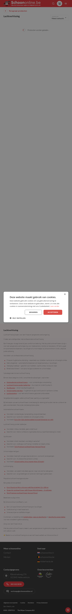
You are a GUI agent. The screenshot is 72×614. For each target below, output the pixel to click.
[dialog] (36, 307)
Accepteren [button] (53, 312)
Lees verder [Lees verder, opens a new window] (54, 306)
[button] (18, 318)
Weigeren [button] (33, 312)
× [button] (65, 294)
